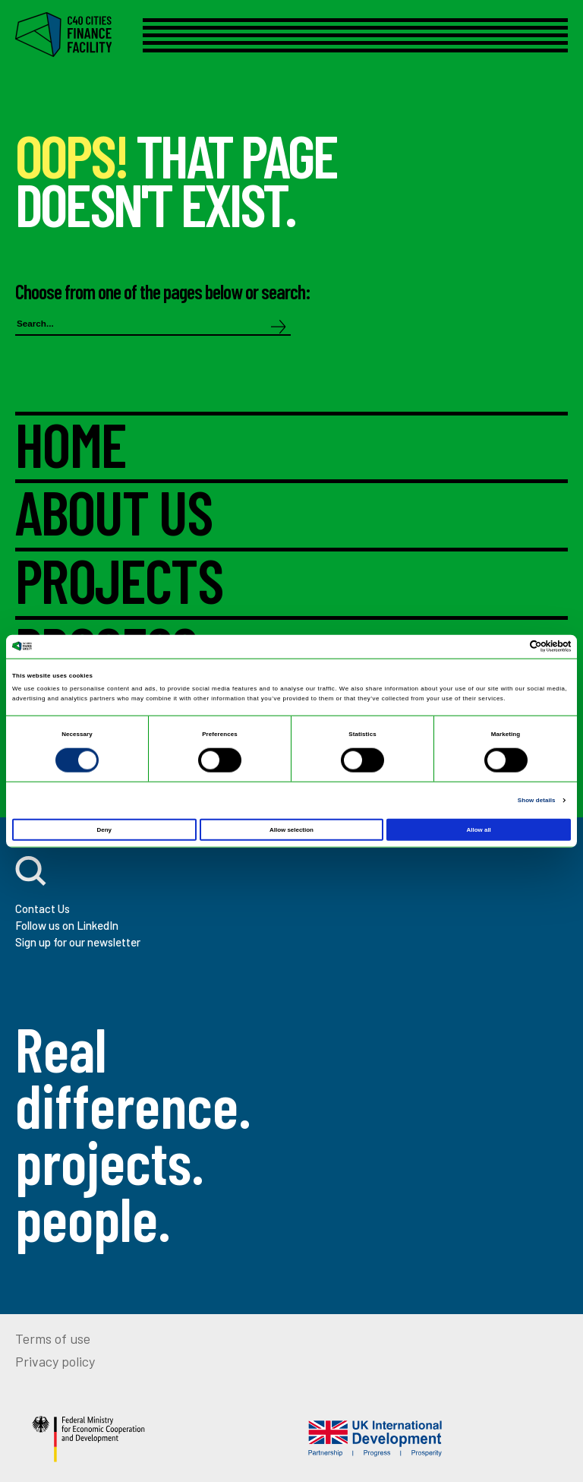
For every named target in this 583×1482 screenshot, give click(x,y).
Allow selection (291, 829)
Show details (537, 800)
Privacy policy (55, 1361)
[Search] (278, 327)
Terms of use (52, 1338)
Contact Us (42, 908)
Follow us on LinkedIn (66, 925)
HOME (71, 448)
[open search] (30, 870)
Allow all (479, 829)
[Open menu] (355, 35)
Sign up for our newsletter (77, 942)
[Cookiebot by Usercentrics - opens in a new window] (504, 646)
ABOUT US (113, 515)
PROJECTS (118, 583)
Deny (104, 829)
